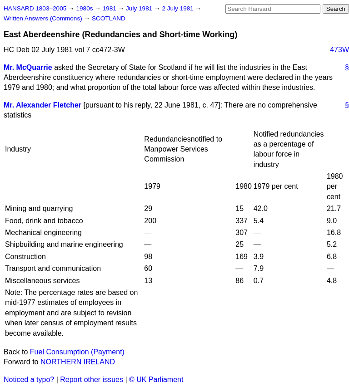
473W (339, 50)
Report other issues (91, 379)
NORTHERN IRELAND (77, 362)
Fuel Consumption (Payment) (77, 352)
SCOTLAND (108, 18)
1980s (85, 8)
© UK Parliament (156, 379)
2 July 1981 (178, 8)
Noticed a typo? (29, 379)
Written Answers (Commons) (44, 18)
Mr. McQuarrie (28, 67)
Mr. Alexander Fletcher (42, 105)
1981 (110, 8)
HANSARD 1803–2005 (35, 8)
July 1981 (140, 8)
